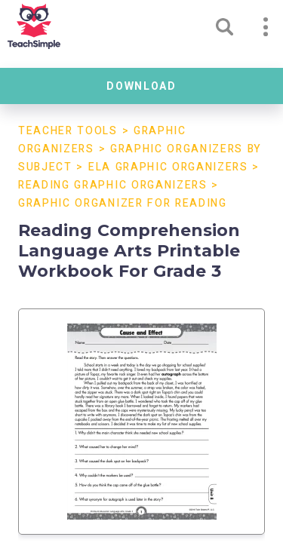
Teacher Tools (68, 131)
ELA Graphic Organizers (168, 167)
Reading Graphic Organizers (113, 185)
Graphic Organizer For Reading (122, 203)
